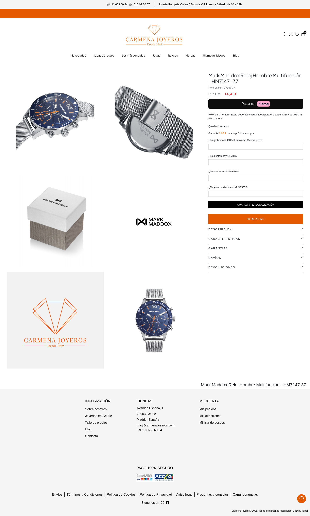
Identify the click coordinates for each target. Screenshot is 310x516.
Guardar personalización (256, 204)
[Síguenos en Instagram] (167, 502)
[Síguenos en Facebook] (162, 502)
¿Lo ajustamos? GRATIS (222, 155)
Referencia (214, 87)
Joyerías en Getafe (98, 416)
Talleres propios (96, 422)
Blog (88, 429)
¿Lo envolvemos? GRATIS (223, 171)
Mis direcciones (210, 416)
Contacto (91, 436)
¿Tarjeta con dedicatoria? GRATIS (227, 187)
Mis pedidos (207, 409)
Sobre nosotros (96, 409)
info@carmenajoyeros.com (156, 425)
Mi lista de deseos (212, 422)
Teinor (304, 510)
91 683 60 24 (120, 4)
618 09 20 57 (142, 4)
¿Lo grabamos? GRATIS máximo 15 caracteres (235, 140)
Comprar (256, 219)
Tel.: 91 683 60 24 (149, 430)
